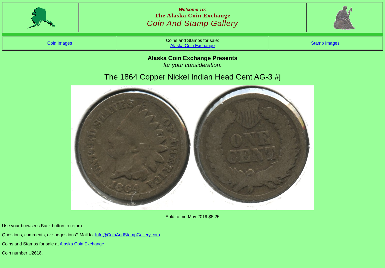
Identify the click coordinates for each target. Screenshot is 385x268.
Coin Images (59, 43)
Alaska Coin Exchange (192, 45)
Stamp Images (325, 43)
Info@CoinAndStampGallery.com (127, 234)
